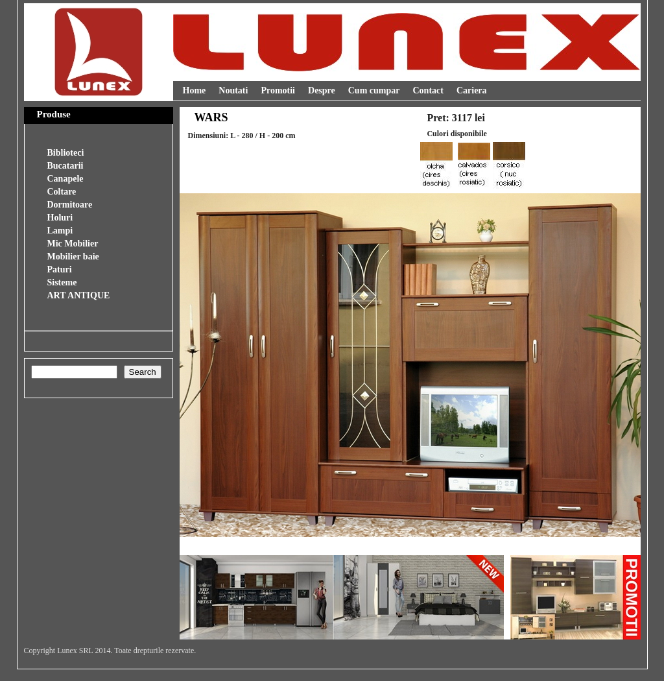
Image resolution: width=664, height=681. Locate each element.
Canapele (65, 179)
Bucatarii (65, 166)
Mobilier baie (73, 256)
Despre (321, 90)
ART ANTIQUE (78, 295)
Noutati (233, 90)
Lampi (60, 230)
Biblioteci (65, 153)
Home (194, 90)
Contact (427, 90)
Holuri (60, 217)
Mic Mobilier (73, 243)
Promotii (278, 90)
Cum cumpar (374, 90)
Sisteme (62, 282)
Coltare (62, 192)
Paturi (59, 269)
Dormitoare (70, 204)
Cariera (471, 90)
